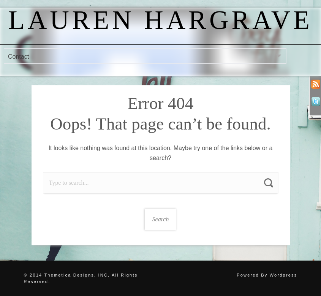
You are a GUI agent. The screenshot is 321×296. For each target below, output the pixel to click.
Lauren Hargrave (160, 20)
